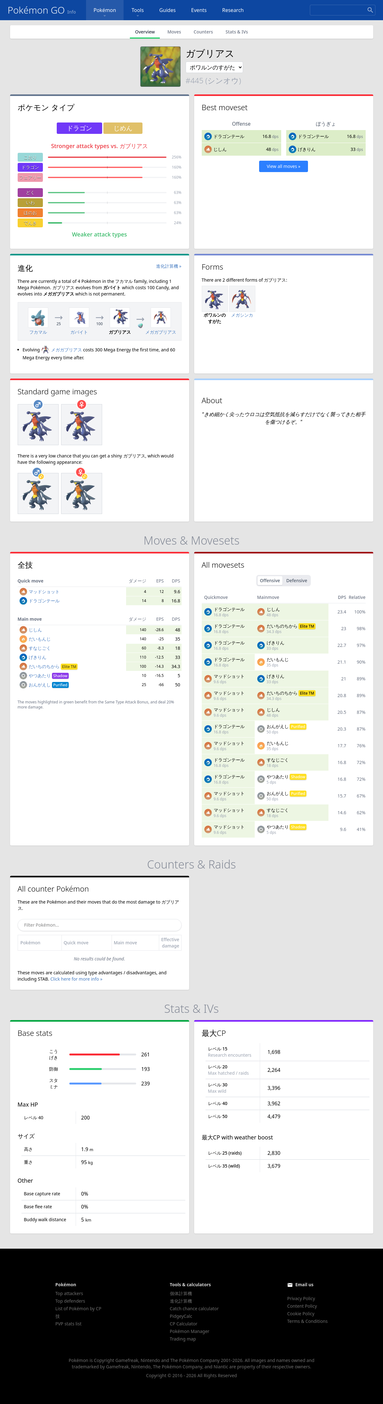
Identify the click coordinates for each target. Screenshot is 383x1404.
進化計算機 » (169, 266)
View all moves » (283, 166)
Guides (167, 10)
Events (198, 10)
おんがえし (49, 685)
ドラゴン (30, 167)
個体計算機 (181, 1293)
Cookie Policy (300, 1314)
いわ (30, 203)
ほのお (30, 213)
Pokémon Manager (190, 1331)
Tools (137, 13)
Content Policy (302, 1306)
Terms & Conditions (307, 1321)
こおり (30, 157)
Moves (174, 32)
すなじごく (40, 648)
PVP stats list (68, 1324)
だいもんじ (40, 639)
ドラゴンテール (228, 136)
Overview (145, 32)
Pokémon (105, 13)
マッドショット (44, 591)
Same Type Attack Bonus (126, 702)
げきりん (307, 149)
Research (233, 10)
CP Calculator (183, 1324)
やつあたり (49, 675)
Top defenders (70, 1301)
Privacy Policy (301, 1298)
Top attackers (69, 1293)
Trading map (183, 1339)
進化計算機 (181, 1301)
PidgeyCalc (181, 1316)
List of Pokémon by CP (78, 1308)
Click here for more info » (76, 979)
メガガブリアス (61, 350)
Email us (304, 1284)
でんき (30, 223)
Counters (203, 32)
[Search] (342, 10)
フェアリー (30, 177)
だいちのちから (53, 666)
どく (30, 192)
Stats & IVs (236, 32)
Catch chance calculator (194, 1308)
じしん (220, 149)
